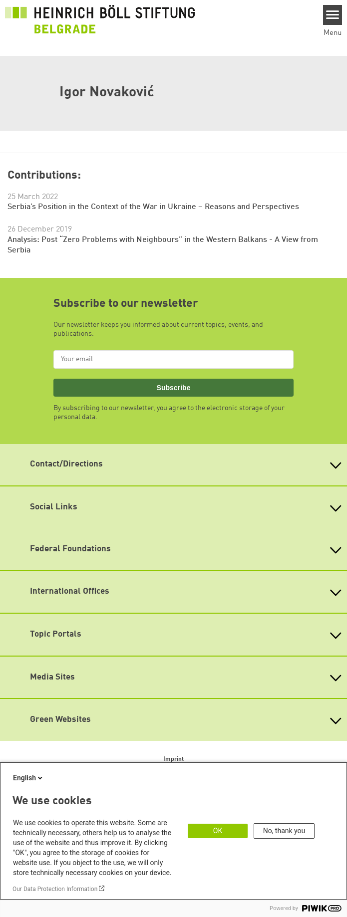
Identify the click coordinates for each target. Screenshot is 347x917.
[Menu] (333, 15)
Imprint (173, 759)
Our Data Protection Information (54, 889)
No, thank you (284, 831)
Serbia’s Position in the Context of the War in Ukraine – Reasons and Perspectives (153, 207)
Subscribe (174, 388)
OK (217, 831)
